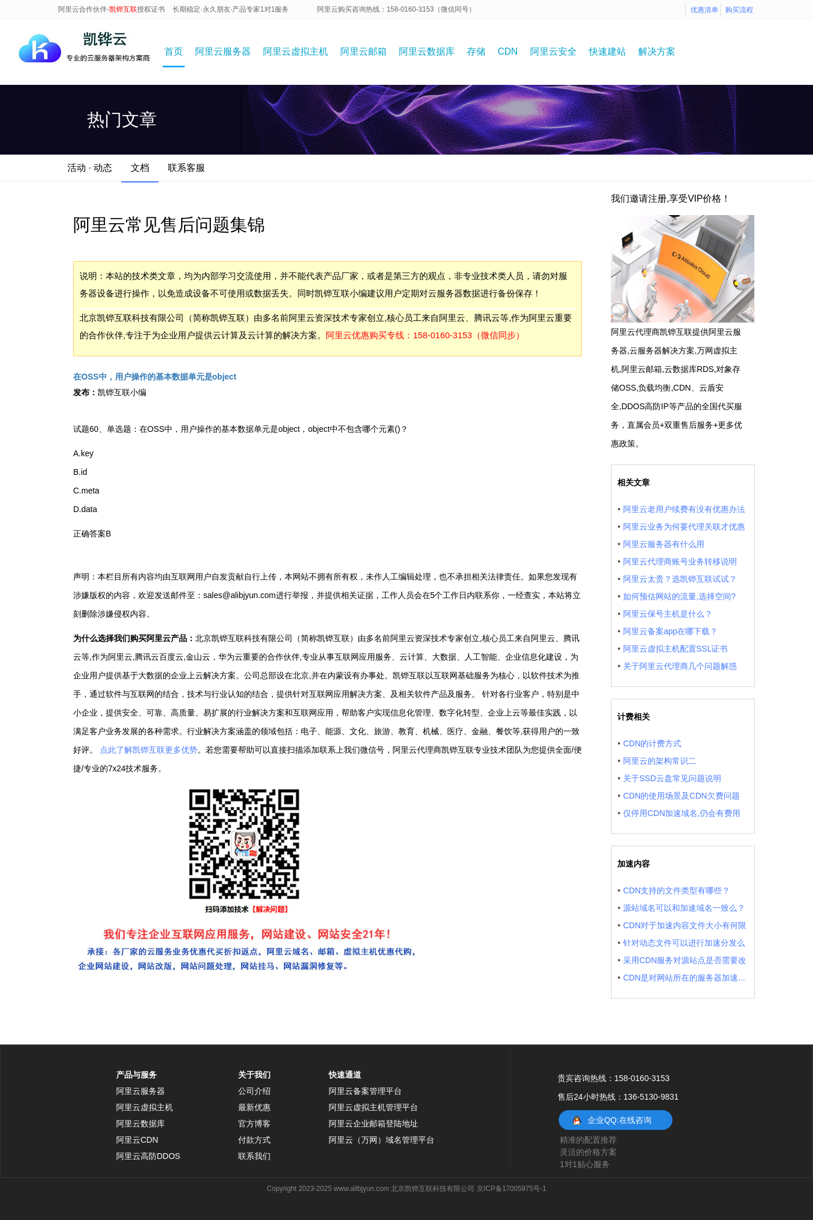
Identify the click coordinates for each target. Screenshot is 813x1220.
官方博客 (254, 1123)
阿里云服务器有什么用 (663, 544)
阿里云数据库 (427, 51)
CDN (508, 51)
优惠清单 (704, 10)
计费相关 (633, 716)
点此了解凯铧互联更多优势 (148, 749)
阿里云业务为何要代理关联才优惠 (684, 526)
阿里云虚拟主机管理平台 (373, 1107)
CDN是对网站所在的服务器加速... (684, 977)
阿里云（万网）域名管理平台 (381, 1139)
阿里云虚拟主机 (295, 51)
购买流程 (739, 10)
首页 (173, 51)
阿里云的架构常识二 (659, 760)
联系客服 (186, 168)
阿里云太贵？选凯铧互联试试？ (680, 579)
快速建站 (607, 51)
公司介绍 (254, 1091)
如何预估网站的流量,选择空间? (679, 596)
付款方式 (254, 1139)
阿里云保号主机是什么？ (668, 613)
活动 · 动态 (89, 168)
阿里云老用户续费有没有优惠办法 (684, 509)
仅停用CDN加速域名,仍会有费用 (681, 813)
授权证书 (151, 9)
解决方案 (656, 51)
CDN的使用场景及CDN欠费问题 (681, 795)
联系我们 (254, 1156)
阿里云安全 (553, 51)
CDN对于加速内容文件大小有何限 (684, 925)
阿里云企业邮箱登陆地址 (373, 1123)
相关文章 (633, 482)
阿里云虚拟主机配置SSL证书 (675, 648)
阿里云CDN (137, 1139)
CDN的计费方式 (652, 743)
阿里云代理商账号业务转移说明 (680, 561)
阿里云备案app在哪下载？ (670, 631)
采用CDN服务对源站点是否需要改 (684, 960)
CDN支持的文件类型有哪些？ (676, 890)
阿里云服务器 (223, 51)
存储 (476, 51)
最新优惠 (254, 1107)
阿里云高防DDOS (148, 1156)
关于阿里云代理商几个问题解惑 (680, 666)
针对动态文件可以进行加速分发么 (684, 942)
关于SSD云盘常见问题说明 (672, 778)
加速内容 (633, 863)
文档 (140, 168)
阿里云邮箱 (363, 51)
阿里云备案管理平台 (365, 1091)
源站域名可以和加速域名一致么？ (684, 908)
